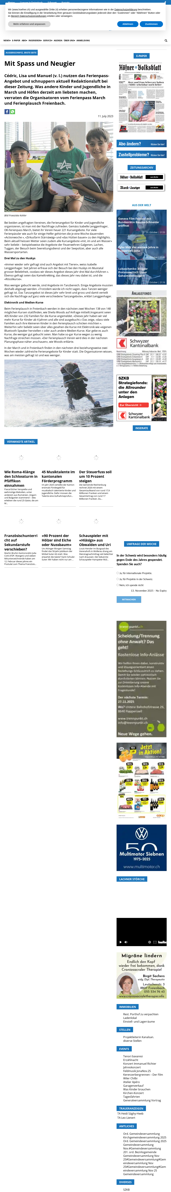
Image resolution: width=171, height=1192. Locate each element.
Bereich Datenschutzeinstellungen (29, 16)
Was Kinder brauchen (136, 1089)
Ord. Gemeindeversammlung (141, 1134)
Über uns (69, 40)
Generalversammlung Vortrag (142, 1100)
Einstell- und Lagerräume (139, 1021)
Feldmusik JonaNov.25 (137, 1071)
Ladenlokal (130, 1018)
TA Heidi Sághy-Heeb (130, 1113)
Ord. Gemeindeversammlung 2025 (144, 1141)
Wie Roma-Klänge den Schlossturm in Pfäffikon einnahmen (21, 479)
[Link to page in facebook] (7, 111)
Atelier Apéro (131, 1082)
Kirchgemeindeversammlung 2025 (144, 1137)
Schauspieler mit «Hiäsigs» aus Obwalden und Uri (95, 540)
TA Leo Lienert (126, 1118)
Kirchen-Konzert (133, 1093)
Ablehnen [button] (128, 24)
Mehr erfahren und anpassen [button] (29, 24)
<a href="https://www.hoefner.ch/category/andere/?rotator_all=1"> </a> (142, 502)
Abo (24, 40)
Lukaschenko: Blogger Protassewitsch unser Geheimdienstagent (133, 272)
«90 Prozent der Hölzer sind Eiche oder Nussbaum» (56, 540)
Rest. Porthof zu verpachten (140, 1014)
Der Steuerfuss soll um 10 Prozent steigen (95, 476)
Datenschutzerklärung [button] (125, 9)
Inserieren (35, 40)
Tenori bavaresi (133, 1056)
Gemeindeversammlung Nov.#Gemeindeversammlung (142, 1146)
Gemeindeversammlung (138, 1174)
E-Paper (16, 40)
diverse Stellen (132, 1041)
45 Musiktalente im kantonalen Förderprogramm (58, 476)
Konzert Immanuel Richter (139, 1063)
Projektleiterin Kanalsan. (138, 1037)
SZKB (126, 1189)
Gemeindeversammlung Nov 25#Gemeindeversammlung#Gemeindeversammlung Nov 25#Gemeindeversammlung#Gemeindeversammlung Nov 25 (144, 1163)
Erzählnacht (130, 1060)
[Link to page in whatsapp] (12, 111)
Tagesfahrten (131, 1097)
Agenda (58, 40)
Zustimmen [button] (151, 24)
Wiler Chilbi (130, 1078)
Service (47, 40)
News (7, 40)
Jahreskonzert (132, 1067)
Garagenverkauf (133, 1086)
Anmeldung (83, 40)
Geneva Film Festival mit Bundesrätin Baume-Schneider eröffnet (138, 222)
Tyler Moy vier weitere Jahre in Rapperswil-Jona (138, 249)
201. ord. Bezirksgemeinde (139, 1152)
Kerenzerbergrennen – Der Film (143, 1074)
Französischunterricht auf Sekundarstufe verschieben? (20, 542)
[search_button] (166, 40)
